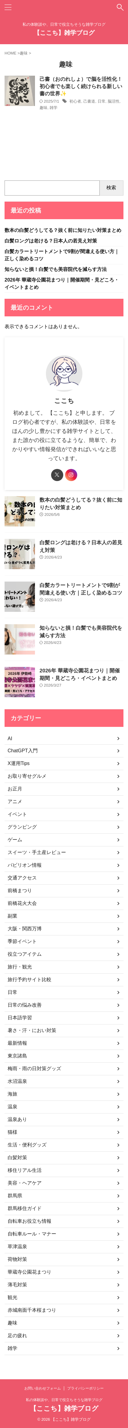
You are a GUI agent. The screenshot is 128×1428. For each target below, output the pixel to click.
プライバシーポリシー (85, 1388)
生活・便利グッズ (27, 1144)
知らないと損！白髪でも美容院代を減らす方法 (56, 269)
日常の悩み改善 (25, 1005)
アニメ (15, 801)
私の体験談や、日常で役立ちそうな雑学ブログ (64, 1400)
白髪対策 (17, 1157)
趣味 (43, 107)
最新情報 (17, 1043)
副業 (12, 915)
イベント (17, 814)
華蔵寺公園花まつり (29, 1272)
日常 (102, 101)
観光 (12, 1297)
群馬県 (15, 1195)
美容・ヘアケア (25, 1183)
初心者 (75, 101)
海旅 (12, 1094)
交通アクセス (22, 877)
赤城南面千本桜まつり (32, 1310)
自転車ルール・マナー (32, 1233)
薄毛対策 (17, 1284)
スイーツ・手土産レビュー (37, 852)
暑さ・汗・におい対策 (32, 1030)
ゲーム (15, 839)
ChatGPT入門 (23, 750)
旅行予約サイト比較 (29, 979)
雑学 (53, 107)
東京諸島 (17, 1055)
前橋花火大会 (22, 903)
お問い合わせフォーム (42, 1388)
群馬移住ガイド (25, 1208)
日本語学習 (20, 1017)
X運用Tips (18, 763)
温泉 (12, 1106)
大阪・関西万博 (25, 928)
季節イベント (22, 941)
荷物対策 (17, 1259)
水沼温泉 (17, 1081)
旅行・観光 (20, 966)
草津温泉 (17, 1246)
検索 (111, 187)
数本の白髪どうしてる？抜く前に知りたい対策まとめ (63, 230)
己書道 (89, 101)
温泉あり (17, 1119)
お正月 (15, 788)
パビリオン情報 (25, 865)
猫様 (12, 1132)
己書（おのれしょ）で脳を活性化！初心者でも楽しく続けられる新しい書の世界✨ (81, 86)
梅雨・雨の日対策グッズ (34, 1068)
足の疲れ (17, 1335)
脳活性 (113, 101)
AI (10, 738)
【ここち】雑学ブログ (64, 32)
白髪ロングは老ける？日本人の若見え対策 (51, 240)
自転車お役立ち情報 (29, 1221)
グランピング (22, 826)
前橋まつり (20, 890)
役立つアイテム (25, 954)
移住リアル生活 (25, 1170)
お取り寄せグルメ (27, 776)
